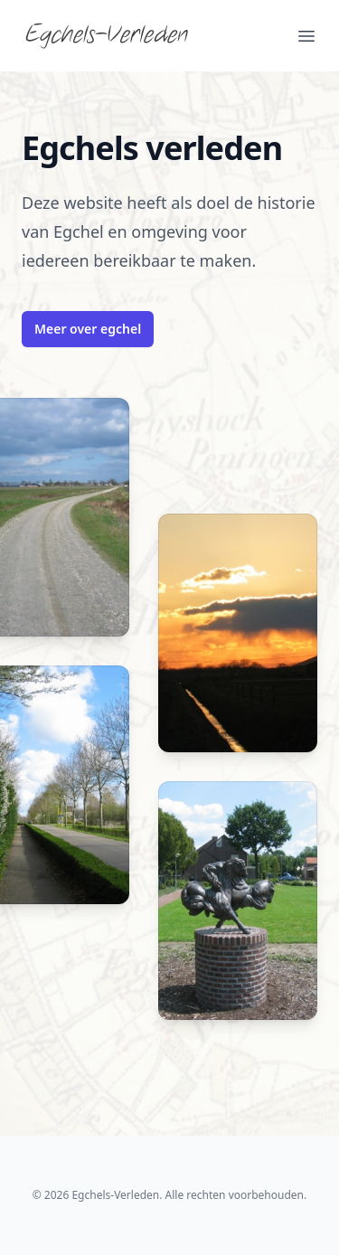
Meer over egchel (87, 328)
